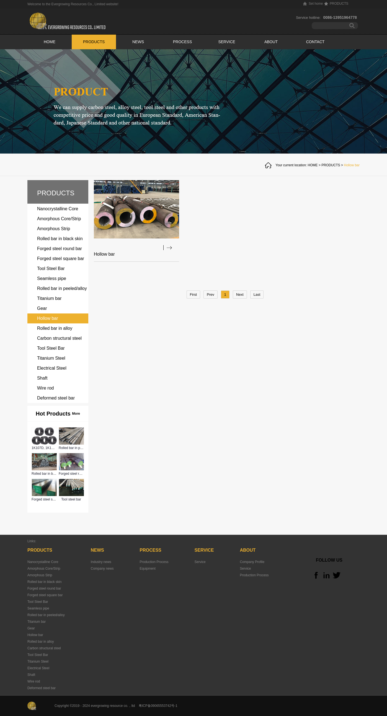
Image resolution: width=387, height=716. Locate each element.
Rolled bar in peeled (73, 448)
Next (240, 294)
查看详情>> (167, 247)
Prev (210, 294)
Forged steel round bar (75, 474)
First (193, 294)
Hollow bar (352, 165)
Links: (31, 541)
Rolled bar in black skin (49, 474)
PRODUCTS (330, 165)
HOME (49, 42)
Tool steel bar (71, 499)
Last (257, 294)
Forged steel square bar (49, 499)
